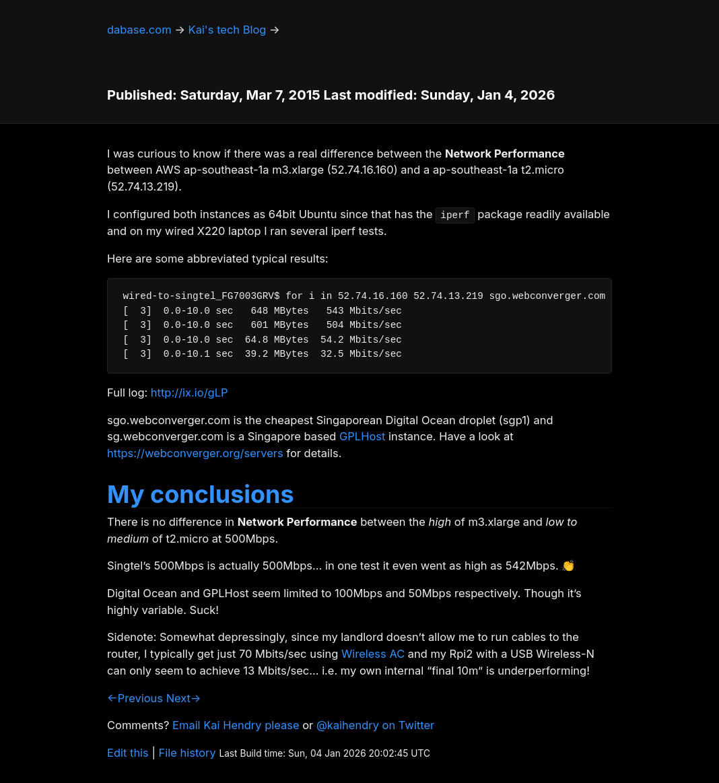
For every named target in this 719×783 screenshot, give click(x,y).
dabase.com (139, 29)
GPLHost (362, 436)
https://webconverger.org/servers (195, 453)
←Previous (135, 698)
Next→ (183, 698)
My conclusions (200, 494)
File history (187, 752)
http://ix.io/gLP (189, 392)
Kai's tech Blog (228, 29)
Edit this (128, 752)
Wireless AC (373, 653)
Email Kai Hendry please (236, 725)
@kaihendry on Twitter (375, 725)
